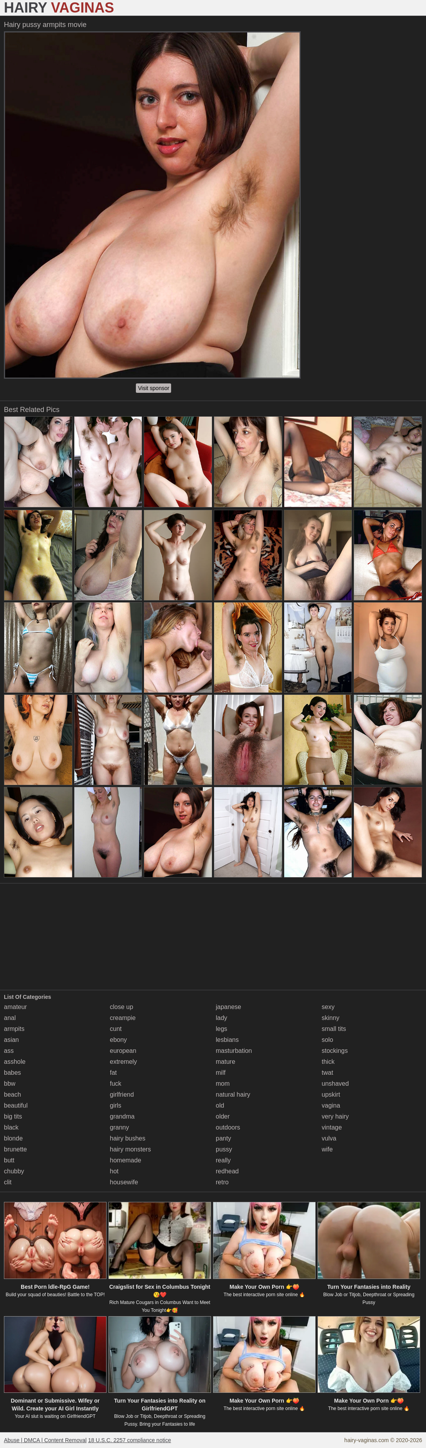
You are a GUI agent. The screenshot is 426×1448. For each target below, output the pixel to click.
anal (10, 1017)
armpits (14, 1028)
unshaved (335, 1083)
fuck (115, 1083)
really (223, 1160)
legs (221, 1028)
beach (12, 1094)
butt (9, 1160)
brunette (15, 1149)
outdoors (228, 1127)
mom (223, 1083)
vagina (331, 1105)
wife (327, 1149)
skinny (330, 1017)
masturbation (234, 1050)
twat (327, 1072)
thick (328, 1061)
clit (8, 1182)
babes (12, 1072)
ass (9, 1050)
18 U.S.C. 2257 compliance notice (129, 1440)
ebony (118, 1039)
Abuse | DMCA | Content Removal (45, 1440)
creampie (123, 1017)
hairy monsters (130, 1149)
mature (225, 1061)
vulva (329, 1138)
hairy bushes (128, 1138)
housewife (124, 1182)
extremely (123, 1061)
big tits (13, 1116)
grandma (122, 1116)
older (223, 1116)
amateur (15, 1007)
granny (119, 1127)
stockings (335, 1050)
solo (327, 1039)
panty (223, 1138)
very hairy (335, 1116)
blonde (13, 1138)
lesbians (227, 1039)
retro (222, 1182)
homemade (125, 1160)
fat (113, 1072)
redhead (227, 1171)
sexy (328, 1007)
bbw (9, 1083)
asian (11, 1039)
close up (122, 1007)
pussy (224, 1149)
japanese (228, 1007)
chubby (14, 1171)
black (11, 1127)
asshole (14, 1061)
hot (114, 1171)
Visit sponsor (153, 388)
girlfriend (122, 1094)
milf (221, 1072)
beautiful (16, 1105)
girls (115, 1105)
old (220, 1105)
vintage (332, 1127)
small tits (334, 1028)
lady (221, 1017)
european (123, 1050)
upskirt (331, 1094)
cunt (116, 1028)
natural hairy (233, 1094)
